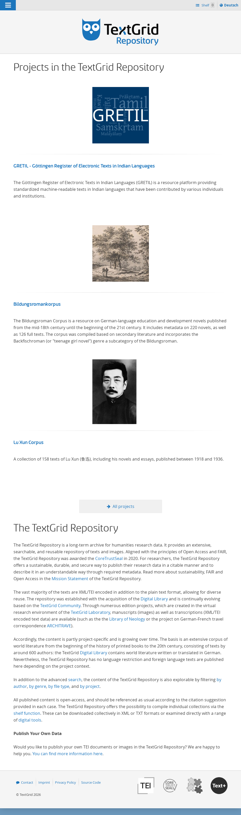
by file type (58, 686)
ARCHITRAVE (59, 626)
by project (90, 686)
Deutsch (232, 6)
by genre (37, 686)
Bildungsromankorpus (37, 304)
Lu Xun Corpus (28, 442)
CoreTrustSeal (109, 558)
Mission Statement (70, 578)
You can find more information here (67, 753)
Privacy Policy (65, 782)
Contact (27, 782)
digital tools (29, 720)
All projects (123, 506)
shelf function (26, 713)
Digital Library (154, 599)
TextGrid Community (60, 605)
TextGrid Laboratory (90, 612)
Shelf (208, 5)
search (74, 679)
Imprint (44, 782)
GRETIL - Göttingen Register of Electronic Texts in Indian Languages (84, 166)
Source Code (91, 782)
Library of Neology (127, 619)
